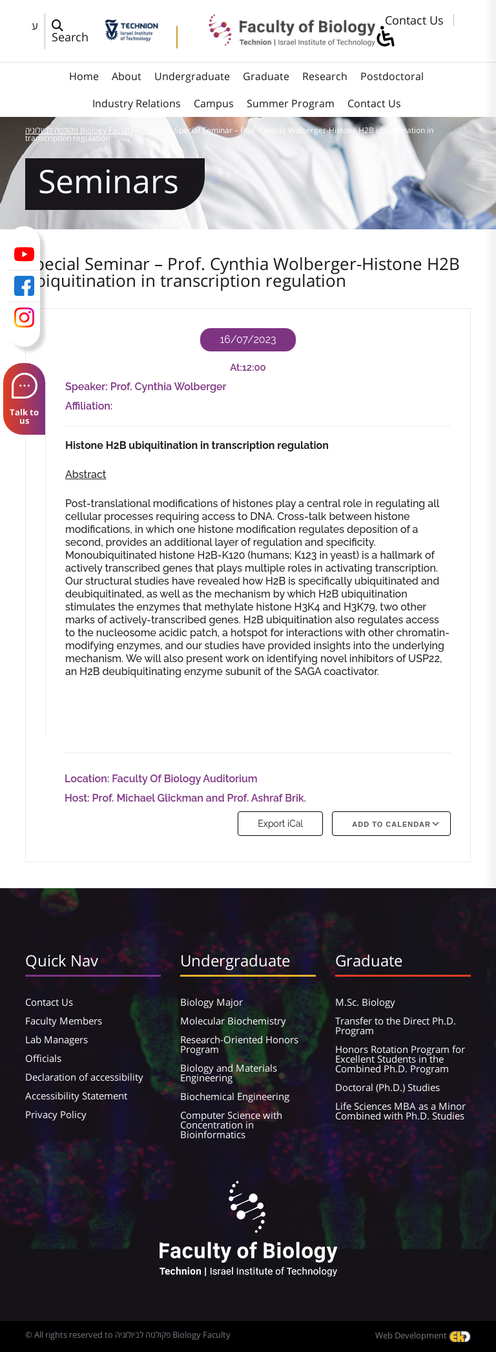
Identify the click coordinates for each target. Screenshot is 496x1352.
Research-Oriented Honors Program (239, 1044)
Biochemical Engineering (234, 1096)
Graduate (266, 76)
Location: (88, 779)
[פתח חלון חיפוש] (75, 31)
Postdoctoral (392, 76)
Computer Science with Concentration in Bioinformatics (231, 1124)
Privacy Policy (56, 1114)
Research (324, 76)
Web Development (423, 1335)
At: (236, 367)
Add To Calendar (391, 824)
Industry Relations (136, 103)
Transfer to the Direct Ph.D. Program (395, 1025)
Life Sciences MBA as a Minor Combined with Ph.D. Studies (400, 1110)
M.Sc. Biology (365, 1001)
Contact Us (414, 20)
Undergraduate (192, 76)
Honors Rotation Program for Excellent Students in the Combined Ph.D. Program (400, 1059)
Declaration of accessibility (84, 1076)
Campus (214, 103)
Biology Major (211, 1001)
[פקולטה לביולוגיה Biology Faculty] (283, 42)
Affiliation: (88, 406)
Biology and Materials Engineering (228, 1072)
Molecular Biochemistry (233, 1020)
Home (84, 76)
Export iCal (280, 823)
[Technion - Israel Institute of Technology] (131, 37)
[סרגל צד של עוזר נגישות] (385, 37)
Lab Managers (56, 1039)
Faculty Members (63, 1020)
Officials (43, 1058)
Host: (78, 798)
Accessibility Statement (76, 1095)
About (126, 76)
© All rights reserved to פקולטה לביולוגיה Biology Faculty (128, 1334)
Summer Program (291, 103)
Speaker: (87, 386)
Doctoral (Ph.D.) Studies (387, 1087)
